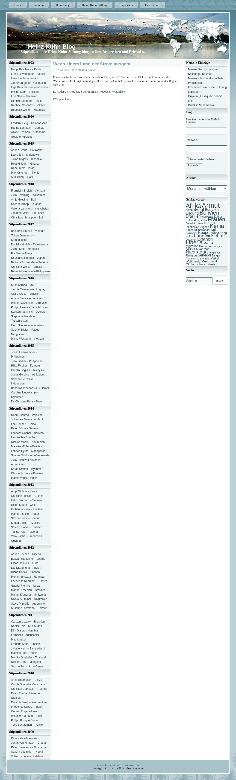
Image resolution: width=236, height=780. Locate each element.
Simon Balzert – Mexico (25, 522)
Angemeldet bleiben (200, 159)
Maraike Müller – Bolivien (26, 446)
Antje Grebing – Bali (23, 199)
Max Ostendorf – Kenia (25, 172)
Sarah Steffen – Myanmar (27, 469)
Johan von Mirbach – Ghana (28, 742)
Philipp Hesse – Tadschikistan (29, 307)
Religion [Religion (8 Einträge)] (191, 255)
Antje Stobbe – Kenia (24, 491)
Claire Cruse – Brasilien (25, 293)
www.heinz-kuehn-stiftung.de (118, 765)
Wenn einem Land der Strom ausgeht (91, 63)
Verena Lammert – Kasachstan (30, 208)
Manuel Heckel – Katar (25, 513)
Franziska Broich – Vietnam (28, 190)
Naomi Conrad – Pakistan (27, 415)
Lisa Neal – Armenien (24, 96)
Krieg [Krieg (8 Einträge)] (223, 233)
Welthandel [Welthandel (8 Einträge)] (193, 261)
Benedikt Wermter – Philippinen (30, 271)
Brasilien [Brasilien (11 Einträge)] (193, 216)
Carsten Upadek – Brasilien (28, 621)
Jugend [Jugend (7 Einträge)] (204, 227)
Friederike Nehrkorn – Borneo (29, 581)
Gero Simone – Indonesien (27, 325)
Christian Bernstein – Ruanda (29, 688)
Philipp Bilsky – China (24, 720)
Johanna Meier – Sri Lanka (27, 213)
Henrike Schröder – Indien (27, 100)
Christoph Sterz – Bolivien (27, 473)
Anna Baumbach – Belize (26, 679)
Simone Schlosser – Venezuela (30, 455)
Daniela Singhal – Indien (26, 567)
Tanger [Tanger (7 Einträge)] (216, 255)
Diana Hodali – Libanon (25, 572)
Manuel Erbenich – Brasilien (28, 590)
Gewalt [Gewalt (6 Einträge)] (189, 223)
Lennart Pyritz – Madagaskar (28, 451)
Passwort (191, 140)
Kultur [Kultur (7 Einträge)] (189, 236)
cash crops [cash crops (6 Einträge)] (207, 216)
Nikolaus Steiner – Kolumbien (29, 599)
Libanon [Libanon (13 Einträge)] (205, 239)
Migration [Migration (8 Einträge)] (192, 246)
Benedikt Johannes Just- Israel (30, 388)
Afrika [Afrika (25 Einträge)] (193, 205)
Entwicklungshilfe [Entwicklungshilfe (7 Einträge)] (196, 220)
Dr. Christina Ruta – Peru (26, 401)
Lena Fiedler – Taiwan (24, 78)
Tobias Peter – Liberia (24, 531)
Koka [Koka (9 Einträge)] (215, 230)
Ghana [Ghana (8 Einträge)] (199, 223)
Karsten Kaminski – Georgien (29, 311)
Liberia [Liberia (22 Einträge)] (194, 242)
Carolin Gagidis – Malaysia (27, 370)
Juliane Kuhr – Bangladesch (28, 648)
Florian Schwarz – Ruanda (27, 576)
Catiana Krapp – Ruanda (26, 204)
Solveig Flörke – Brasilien (26, 527)
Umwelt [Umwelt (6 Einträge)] (206, 258)
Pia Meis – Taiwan (22, 253)
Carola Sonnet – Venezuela (28, 684)
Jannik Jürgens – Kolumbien (28, 82)
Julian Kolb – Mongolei (25, 248)
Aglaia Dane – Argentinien (27, 298)
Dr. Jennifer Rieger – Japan (28, 257)
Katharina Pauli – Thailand (27, 509)
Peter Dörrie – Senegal (25, 428)
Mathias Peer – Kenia (24, 653)
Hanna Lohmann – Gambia (27, 127)
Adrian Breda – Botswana (26, 150)
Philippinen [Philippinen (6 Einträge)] (215, 252)
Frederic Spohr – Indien (25, 644)
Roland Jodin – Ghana (24, 163)
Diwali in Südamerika (201, 105)
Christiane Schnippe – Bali (27, 217)
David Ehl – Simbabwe (25, 154)
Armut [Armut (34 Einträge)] (211, 205)
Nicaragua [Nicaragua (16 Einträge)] (197, 251)
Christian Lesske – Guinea (27, 496)
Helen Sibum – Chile (23, 504)
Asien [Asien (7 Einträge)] (189, 210)
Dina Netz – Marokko (24, 738)
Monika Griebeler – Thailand (28, 657)
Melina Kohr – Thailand (25, 91)
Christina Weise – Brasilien (27, 266)
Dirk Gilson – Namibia (24, 630)
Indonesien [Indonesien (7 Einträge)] (192, 227)
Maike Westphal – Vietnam (27, 338)
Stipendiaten (63, 99)
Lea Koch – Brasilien (23, 437)
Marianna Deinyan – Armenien (29, 302)
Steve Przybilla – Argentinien (28, 603)
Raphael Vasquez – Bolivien (28, 105)
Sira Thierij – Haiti (22, 177)
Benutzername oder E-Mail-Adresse (203, 121)
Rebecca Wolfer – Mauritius (28, 109)
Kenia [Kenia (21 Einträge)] (217, 226)
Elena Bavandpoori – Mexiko (28, 74)
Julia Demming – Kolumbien (28, 195)
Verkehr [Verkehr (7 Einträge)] (215, 258)
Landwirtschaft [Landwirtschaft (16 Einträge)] (209, 235)
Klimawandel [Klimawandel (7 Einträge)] (202, 230)
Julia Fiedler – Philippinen (27, 361)
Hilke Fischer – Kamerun (26, 365)
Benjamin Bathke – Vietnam (28, 231)
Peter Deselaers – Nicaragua (29, 747)
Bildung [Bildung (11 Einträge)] (192, 213)
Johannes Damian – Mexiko (28, 419)
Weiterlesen (121, 91)
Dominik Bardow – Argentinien (29, 702)
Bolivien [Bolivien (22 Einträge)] (209, 213)
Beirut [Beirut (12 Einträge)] (198, 209)
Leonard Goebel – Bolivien (27, 433)
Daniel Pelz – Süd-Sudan (26, 626)
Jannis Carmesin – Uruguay (28, 289)
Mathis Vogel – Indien (24, 478)
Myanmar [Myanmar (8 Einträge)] (202, 249)
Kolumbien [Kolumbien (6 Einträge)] (191, 233)
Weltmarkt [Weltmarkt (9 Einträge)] (209, 261)
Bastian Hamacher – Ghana (28, 558)
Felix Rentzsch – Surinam (27, 500)
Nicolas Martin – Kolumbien (28, 442)
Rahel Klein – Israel (23, 168)
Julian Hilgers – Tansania (26, 159)
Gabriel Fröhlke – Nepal (25, 585)
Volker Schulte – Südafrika (27, 756)
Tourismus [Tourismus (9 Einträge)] (193, 258)
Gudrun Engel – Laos (24, 711)
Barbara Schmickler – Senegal (29, 262)
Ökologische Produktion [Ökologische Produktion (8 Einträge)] (202, 264)
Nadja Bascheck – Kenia (26, 69)
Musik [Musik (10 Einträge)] (190, 249)
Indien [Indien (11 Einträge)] (209, 223)
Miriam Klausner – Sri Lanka (28, 594)
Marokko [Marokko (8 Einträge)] (209, 243)
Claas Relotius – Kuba (24, 563)
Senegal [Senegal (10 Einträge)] (204, 255)
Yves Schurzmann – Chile (27, 724)
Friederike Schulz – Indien (27, 706)
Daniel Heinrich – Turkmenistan (30, 244)
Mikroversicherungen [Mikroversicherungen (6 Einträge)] (210, 246)
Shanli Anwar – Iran (23, 284)
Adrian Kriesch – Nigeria (26, 554)
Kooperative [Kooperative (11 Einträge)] (208, 232)
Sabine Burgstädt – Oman (27, 666)
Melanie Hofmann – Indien (27, 715)
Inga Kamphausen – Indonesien (30, 87)
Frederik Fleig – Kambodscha (29, 123)
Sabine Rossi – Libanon (25, 518)
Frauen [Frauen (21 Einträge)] (216, 219)
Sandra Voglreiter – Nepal (27, 751)
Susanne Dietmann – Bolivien (29, 608)
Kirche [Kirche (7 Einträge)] (190, 230)
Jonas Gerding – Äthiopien (27, 374)
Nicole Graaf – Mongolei (26, 662)
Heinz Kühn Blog (52, 46)
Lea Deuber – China (23, 424)
